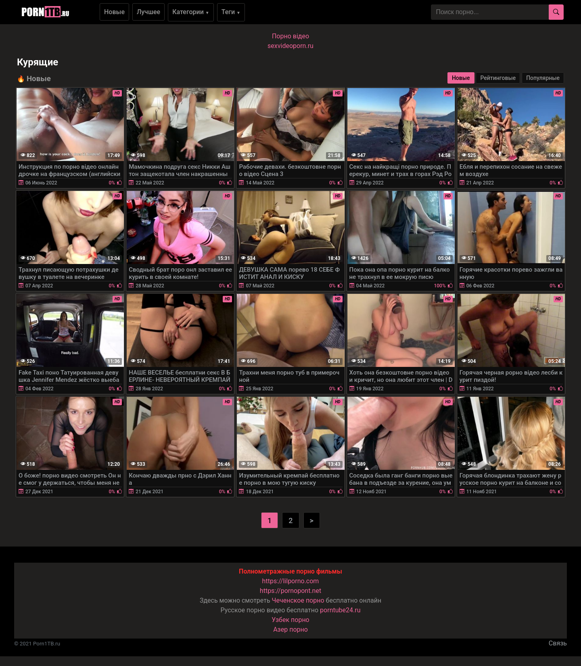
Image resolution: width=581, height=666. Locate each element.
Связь (558, 643)
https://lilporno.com (290, 581)
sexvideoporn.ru (290, 46)
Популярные (543, 78)
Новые (114, 12)
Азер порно (290, 629)
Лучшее (148, 12)
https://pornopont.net (290, 591)
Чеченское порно (298, 600)
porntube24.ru (340, 610)
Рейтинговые (498, 78)
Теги (231, 12)
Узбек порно (290, 620)
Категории (190, 12)
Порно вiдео (290, 36)
